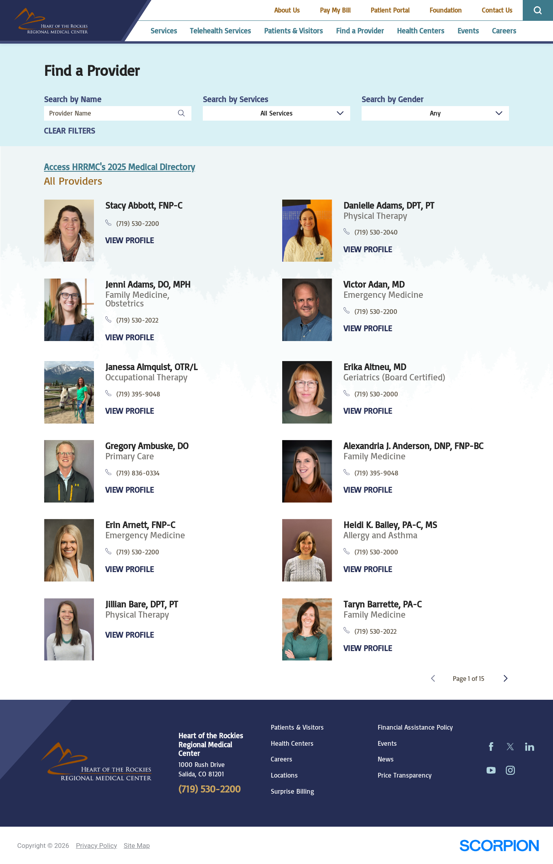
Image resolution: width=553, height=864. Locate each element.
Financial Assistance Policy (415, 727)
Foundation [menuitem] (446, 10)
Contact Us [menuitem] (497, 10)
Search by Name (72, 99)
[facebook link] (491, 747)
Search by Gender (392, 99)
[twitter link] (510, 747)
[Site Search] (538, 10)
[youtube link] (491, 770)
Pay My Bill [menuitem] (335, 10)
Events (387, 743)
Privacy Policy (96, 845)
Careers (281, 759)
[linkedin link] (529, 747)
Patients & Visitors (297, 727)
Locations (284, 775)
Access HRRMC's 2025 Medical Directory (119, 166)
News (386, 759)
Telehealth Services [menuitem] (220, 30)
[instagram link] (510, 770)
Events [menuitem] (468, 30)
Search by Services (235, 99)
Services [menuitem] (164, 30)
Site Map (137, 845)
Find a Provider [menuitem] (360, 30)
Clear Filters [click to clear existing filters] (69, 130)
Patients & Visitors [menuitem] (293, 30)
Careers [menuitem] (504, 30)
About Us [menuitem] (287, 10)
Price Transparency (405, 775)
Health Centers (292, 743)
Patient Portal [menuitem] (390, 10)
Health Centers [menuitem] (420, 30)
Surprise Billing (292, 791)
